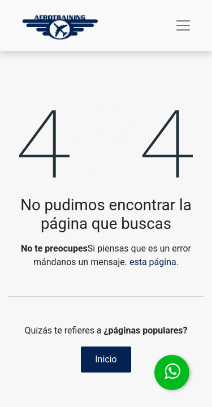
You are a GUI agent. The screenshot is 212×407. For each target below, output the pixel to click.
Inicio (105, 359)
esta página (152, 262)
